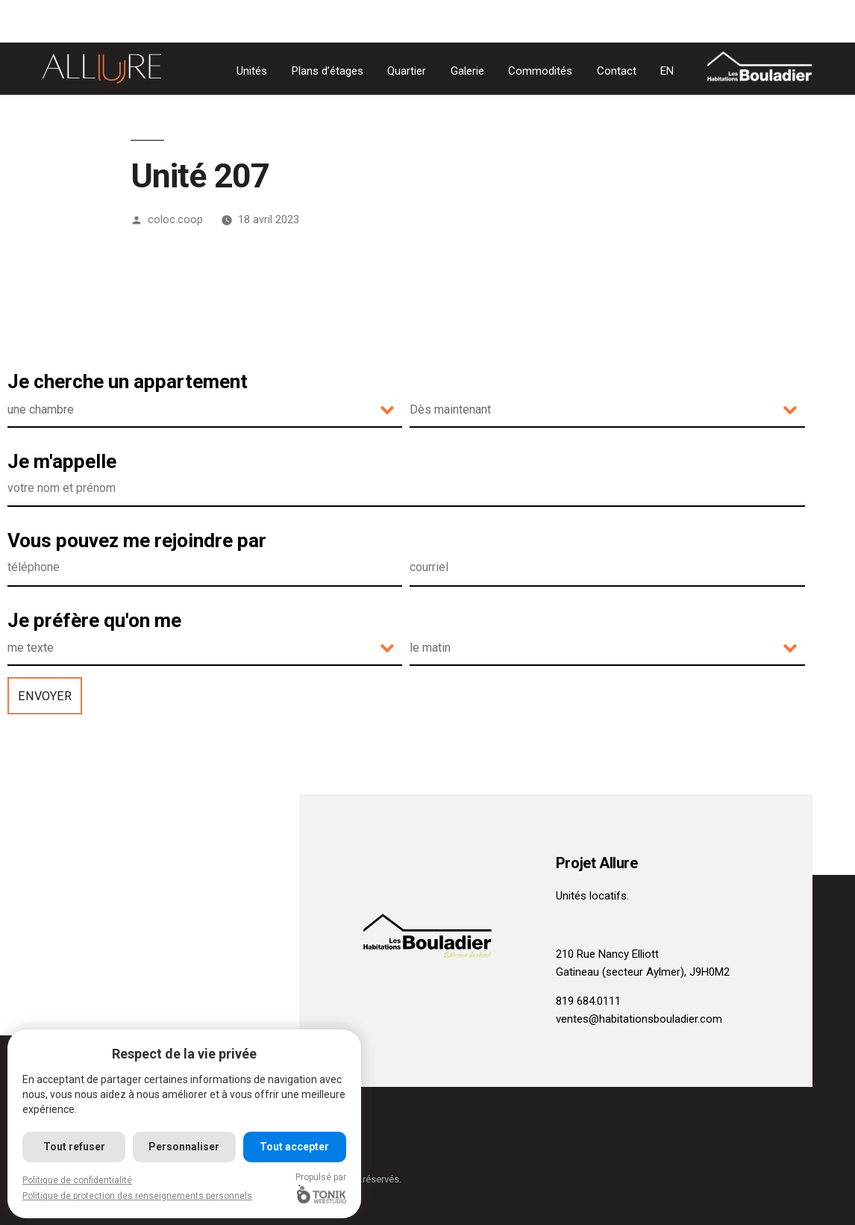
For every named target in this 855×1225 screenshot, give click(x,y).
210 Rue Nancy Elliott (607, 954)
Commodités (540, 71)
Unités (252, 71)
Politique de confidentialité (77, 1180)
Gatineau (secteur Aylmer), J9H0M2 (643, 972)
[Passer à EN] (667, 71)
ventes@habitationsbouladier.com (639, 1019)
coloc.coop (175, 219)
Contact (616, 71)
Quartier (406, 71)
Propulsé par (321, 1187)
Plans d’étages (327, 71)
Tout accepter (295, 1147)
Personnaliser (184, 1147)
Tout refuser (74, 1147)
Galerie (467, 71)
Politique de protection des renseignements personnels (137, 1196)
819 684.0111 (588, 1001)
